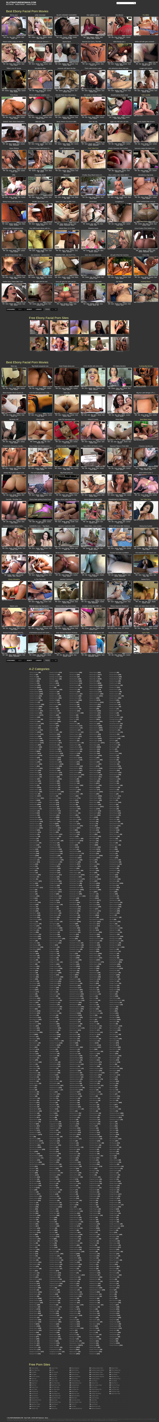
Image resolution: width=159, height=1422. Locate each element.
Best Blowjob (33, 1092)
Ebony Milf (52, 1177)
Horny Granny (73, 917)
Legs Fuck (72, 1204)
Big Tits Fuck (33, 1181)
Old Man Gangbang (94, 1032)
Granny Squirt (73, 783)
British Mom (52, 725)
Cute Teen (52, 1060)
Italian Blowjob (73, 1034)
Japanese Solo (73, 1104)
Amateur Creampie (35, 711)
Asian (95, 223)
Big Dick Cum (33, 1160)
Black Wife (32, 1277)
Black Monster (33, 1239)
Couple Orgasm (53, 985)
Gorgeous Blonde (74, 747)
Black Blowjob (33, 1215)
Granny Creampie (74, 760)
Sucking (42, 171)
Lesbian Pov (72, 1273)
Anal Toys (32, 883)
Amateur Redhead (34, 768)
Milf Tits (91, 892)
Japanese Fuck (73, 1070)
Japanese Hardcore (74, 1075)
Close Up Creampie (54, 930)
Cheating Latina (53, 864)
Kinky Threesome (74, 1138)
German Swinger (74, 708)
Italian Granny (73, 1038)
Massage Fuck (73, 1336)
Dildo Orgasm (53, 1094)
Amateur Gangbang (35, 734)
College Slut (52, 958)
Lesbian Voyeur (73, 1311)
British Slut (52, 728)
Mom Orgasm (93, 921)
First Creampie (53, 1292)
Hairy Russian (73, 834)
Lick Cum (72, 1317)
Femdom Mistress (54, 1262)
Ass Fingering (33, 985)
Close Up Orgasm (54, 940)
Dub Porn (99, 351)
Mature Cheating (93, 691)
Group (12, 64)
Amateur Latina (34, 745)
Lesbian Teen (73, 1302)
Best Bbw (32, 1090)
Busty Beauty (53, 806)
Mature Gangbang (94, 721)
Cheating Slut (53, 870)
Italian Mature (73, 1041)
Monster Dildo (93, 943)
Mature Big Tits (93, 679)
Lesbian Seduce (73, 1279)
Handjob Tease (73, 843)
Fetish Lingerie (53, 1275)
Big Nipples (33, 1170)
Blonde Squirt (33, 1341)
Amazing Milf (33, 813)
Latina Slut (72, 1192)
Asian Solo (32, 972)
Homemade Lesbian (74, 887)
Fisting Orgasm (53, 1309)
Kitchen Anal (72, 1145)
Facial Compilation (54, 1204)
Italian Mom (72, 1045)
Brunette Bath (53, 738)
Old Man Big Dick (94, 1028)
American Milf (33, 830)
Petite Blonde (93, 1107)
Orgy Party (92, 1055)
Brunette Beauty (53, 740)
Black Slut (32, 1253)
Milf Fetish (92, 843)
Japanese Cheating (74, 1060)
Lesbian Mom (73, 1256)
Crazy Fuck (52, 992)
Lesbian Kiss (72, 1245)
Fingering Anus (53, 1277)
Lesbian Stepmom (74, 1292)
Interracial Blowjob (74, 989)
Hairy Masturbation (74, 826)
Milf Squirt (92, 877)
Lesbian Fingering (74, 1234)
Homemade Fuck (74, 885)
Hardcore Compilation (75, 853)
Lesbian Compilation (75, 1221)
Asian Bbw (32, 911)
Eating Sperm (53, 1143)
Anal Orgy (32, 864)
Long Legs (72, 1332)
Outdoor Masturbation (95, 1072)
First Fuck (52, 1294)
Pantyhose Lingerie (94, 1094)
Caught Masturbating (55, 840)
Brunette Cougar (53, 751)
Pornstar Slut (92, 1149)
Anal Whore (33, 885)
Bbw (11, 37)
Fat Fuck (51, 1230)
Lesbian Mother (73, 1258)
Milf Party (92, 862)
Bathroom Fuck (34, 1006)
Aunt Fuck (32, 994)
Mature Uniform (93, 811)
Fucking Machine (54, 1349)
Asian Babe (33, 909)
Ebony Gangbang (54, 1164)
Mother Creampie (94, 958)
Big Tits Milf (33, 1187)
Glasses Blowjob (73, 736)
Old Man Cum (93, 1030)
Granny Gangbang (74, 766)
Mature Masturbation (95, 742)
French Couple (53, 1330)
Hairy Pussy (72, 832)
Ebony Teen (52, 1187)
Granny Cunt (72, 762)
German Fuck (73, 691)
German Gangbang (74, 694)
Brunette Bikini (53, 745)
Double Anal (52, 1130)
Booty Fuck (52, 683)
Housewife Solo (73, 951)
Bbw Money (33, 1036)
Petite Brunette (93, 1109)
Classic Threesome (54, 921)
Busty (124, 37)
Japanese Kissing (74, 1081)
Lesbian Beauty (73, 1215)
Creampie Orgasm (54, 1000)
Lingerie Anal (72, 1322)
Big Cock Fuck (33, 1147)
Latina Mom (72, 1181)
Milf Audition (92, 819)
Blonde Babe (33, 1283)
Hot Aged (99, 334)
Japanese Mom (73, 1094)
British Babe (52, 708)
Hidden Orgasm (73, 872)
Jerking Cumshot (74, 1113)
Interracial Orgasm (74, 1017)
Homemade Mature (74, 889)
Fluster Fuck (120, 351)
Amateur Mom (33, 753)
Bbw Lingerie (33, 1030)
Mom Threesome (94, 932)
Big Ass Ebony (33, 1115)
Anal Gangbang (34, 857)
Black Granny (33, 1228)
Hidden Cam (72, 868)
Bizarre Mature (34, 1200)
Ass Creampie (33, 983)
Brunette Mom (53, 770)
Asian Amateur (33, 902)
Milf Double (92, 838)
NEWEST (29, 309)
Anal (8, 37)
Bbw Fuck (32, 1021)
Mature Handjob (93, 725)
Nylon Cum (92, 998)
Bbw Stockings (34, 1055)
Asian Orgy (32, 960)
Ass (16, 38)
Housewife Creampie (75, 943)
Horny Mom (72, 926)
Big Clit (31, 1136)
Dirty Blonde (52, 1104)
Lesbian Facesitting (74, 1228)
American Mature (34, 828)
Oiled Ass (92, 1019)
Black (71, 38)
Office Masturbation (94, 1013)
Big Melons (32, 1168)
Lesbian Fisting (73, 1236)
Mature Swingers (94, 800)
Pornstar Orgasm (94, 1145)
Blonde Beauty (33, 1285)
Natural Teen (92, 981)
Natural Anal (92, 970)
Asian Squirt (33, 975)
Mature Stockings (94, 791)
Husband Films (73, 979)
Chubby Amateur (54, 874)
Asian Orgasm (33, 958)
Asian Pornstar (34, 962)
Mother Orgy (92, 966)
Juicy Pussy (72, 1124)
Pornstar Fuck (93, 1141)
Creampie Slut (53, 1004)
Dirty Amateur (53, 1100)
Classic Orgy (52, 919)
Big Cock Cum (33, 1145)
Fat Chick (52, 1228)
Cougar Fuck (52, 970)
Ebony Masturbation (54, 1173)
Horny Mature (73, 921)
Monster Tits (92, 949)
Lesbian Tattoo (73, 1300)
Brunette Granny (53, 762)
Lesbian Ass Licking (74, 1211)
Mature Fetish (93, 711)
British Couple (53, 711)
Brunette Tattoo (53, 787)
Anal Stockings (34, 874)
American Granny (34, 823)
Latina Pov (72, 1190)
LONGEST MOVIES (31, 4)
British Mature (53, 721)
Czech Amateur (53, 1062)
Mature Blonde (93, 683)
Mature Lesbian (93, 738)
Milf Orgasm (92, 857)
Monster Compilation (95, 938)
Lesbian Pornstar (74, 1270)
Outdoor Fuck (93, 1066)
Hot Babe (72, 938)
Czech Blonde (53, 1064)
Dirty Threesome (53, 1121)
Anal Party (32, 866)
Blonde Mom (33, 1326)
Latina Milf (72, 1179)
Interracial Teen (73, 1026)
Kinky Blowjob (73, 1128)
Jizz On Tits (72, 1119)
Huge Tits (72, 975)
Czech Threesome (54, 1081)
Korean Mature (73, 1153)
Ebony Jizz (52, 1168)
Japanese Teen (73, 1107)
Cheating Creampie (54, 853)
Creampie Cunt (53, 998)
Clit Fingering (53, 923)
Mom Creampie (93, 906)
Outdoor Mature (93, 1075)
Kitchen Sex (72, 1151)
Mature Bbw (72, 1353)
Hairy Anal (72, 800)
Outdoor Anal (93, 1060)
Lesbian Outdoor (73, 1264)
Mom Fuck (92, 915)
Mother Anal (92, 951)
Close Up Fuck (53, 936)
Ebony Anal (52, 1147)
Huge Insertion (73, 968)
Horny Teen (72, 934)
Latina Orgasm (73, 1183)
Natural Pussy (93, 979)
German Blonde (73, 679)
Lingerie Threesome (74, 1328)
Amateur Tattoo (34, 794)
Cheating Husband (54, 862)
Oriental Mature (93, 1058)
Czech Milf (52, 1075)
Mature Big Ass (93, 674)
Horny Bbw (72, 900)
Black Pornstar (33, 1245)
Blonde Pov (33, 1332)
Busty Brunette (53, 811)
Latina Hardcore (73, 1173)
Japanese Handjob (74, 1072)
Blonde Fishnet (34, 1307)
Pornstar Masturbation (95, 1143)
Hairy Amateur (73, 798)
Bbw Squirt (32, 1053)
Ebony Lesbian (53, 1170)
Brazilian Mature (53, 698)
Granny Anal (72, 755)
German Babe (73, 676)
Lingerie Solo (73, 1324)
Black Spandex (34, 1258)
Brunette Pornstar (54, 774)
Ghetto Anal (72, 715)
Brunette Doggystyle (54, 755)
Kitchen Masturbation (75, 1147)
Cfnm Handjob (53, 845)
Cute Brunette (53, 1053)
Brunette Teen (53, 789)
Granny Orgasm (73, 777)
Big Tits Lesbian (34, 1185)
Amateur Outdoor (34, 764)
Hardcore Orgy (73, 862)
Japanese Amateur (74, 1047)
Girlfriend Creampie (74, 728)
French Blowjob (53, 1328)
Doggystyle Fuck (54, 1126)
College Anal (52, 951)
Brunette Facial (53, 757)
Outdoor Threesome (94, 1079)
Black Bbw (32, 1213)
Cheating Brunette (54, 851)
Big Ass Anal (33, 1102)
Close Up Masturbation (55, 938)
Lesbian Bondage (74, 1217)
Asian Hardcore (34, 938)
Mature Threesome (94, 806)
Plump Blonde (93, 1117)
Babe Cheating (34, 1000)
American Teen (34, 836)
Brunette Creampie (54, 753)
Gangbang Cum (53, 1353)
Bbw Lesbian (33, 1028)
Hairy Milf (72, 830)
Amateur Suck (33, 787)
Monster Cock (93, 936)
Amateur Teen (33, 796)
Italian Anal (72, 1032)
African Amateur (34, 672)
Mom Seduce (93, 923)
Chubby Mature (53, 892)
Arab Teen (32, 900)
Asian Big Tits (33, 913)
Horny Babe (72, 898)
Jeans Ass (72, 1111)
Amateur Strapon (34, 783)
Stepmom (127, 628)
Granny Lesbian (73, 772)
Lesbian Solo (72, 1285)
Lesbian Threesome (74, 1305)
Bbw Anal (32, 1009)
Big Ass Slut (33, 1128)
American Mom (34, 832)
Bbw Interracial (34, 1024)
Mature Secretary (94, 774)
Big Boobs (16, 224)
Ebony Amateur (53, 1145)
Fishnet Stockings (54, 1307)
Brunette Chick (53, 749)
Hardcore (117, 171)
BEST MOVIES (10, 4)
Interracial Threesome (75, 1028)
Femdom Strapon (54, 1266)
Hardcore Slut (73, 864)
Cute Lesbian (53, 1055)
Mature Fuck (92, 719)
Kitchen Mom (73, 1149)
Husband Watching (74, 983)
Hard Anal (72, 845)
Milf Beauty (92, 823)
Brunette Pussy (53, 779)
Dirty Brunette (53, 1107)
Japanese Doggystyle (75, 1068)
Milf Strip (91, 881)
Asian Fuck (32, 932)
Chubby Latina (53, 887)
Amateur (33, 37)
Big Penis (32, 1173)
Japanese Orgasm (74, 1096)
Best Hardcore (33, 1098)
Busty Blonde (53, 808)
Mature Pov (92, 766)
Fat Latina (52, 1232)
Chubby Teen (53, 902)
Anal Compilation (34, 843)
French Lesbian (53, 1336)
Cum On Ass (52, 1024)
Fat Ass (51, 1219)
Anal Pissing (33, 868)
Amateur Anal (33, 679)
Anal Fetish (33, 851)
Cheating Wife (53, 872)
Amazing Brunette (34, 808)
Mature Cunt (92, 698)
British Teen (52, 730)
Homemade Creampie (75, 879)
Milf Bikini (92, 826)
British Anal (52, 706)
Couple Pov (52, 987)
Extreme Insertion (54, 1202)
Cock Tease (52, 949)
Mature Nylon (93, 751)
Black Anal (32, 1207)
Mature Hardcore (94, 728)
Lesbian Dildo (73, 1226)
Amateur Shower (34, 774)
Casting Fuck (53, 838)
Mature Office (93, 753)
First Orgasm (52, 1296)
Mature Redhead (93, 768)
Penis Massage (93, 1100)
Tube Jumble (39, 334)
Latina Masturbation (74, 1177)
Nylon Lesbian (93, 1006)
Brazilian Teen (53, 702)
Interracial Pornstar (74, 1024)
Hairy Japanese (73, 819)
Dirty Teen (52, 1119)
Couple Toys (52, 989)
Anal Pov (32, 870)
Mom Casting (93, 902)
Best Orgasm (33, 1100)
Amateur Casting (34, 696)
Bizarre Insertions (34, 1196)
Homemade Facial (74, 881)
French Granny (53, 1334)
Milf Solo (91, 872)
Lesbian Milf (72, 1253)
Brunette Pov (52, 777)
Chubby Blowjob (53, 881)
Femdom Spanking (54, 1264)
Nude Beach (92, 987)
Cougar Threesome (54, 977)
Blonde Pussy (33, 1334)
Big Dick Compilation (35, 1158)
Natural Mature (93, 977)
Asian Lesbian (33, 943)
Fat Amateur (52, 1215)
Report (3, 33)
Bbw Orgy (32, 1041)
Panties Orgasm (93, 1087)
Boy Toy (51, 687)
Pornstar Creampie (94, 1138)
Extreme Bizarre (53, 1198)
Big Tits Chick (33, 1179)
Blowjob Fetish (33, 1353)
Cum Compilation (54, 1013)
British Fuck (52, 715)
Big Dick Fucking (34, 1162)
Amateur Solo (33, 779)
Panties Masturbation (95, 1085)
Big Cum (32, 1151)
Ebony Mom (52, 1179)
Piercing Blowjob (93, 1113)
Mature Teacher (93, 804)
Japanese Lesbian (74, 1083)
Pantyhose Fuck (93, 1092)
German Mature (73, 700)
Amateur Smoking (34, 777)
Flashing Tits (52, 1311)
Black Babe (33, 1211)
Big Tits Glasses (34, 1183)
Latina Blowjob (73, 1162)
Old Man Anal (93, 1024)
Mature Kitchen (93, 734)
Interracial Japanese (74, 1009)
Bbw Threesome (34, 1062)
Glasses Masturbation (75, 742)
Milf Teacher (92, 887)
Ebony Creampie (54, 1158)
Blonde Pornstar (34, 1330)
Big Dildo (32, 1166)
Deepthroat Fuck (54, 1087)
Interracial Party (73, 1021)
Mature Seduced (93, 777)
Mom (148, 576)
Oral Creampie (93, 1041)
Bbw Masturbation (34, 1032)
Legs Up (71, 1207)
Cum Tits (51, 1038)
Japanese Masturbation (75, 1087)
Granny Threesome (74, 785)
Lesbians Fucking (74, 1315)
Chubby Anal (52, 877)
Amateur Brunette (34, 694)
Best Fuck (32, 1096)
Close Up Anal (53, 926)
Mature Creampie (94, 696)
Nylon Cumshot (93, 1000)
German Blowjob (73, 681)
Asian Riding (33, 968)
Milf (38, 171)
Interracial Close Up (74, 992)
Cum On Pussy (53, 1030)
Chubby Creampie (54, 883)
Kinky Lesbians (73, 1132)
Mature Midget (93, 745)
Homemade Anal (73, 877)
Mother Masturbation (95, 962)
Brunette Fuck (53, 760)
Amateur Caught (34, 698)
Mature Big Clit (93, 676)
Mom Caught (92, 904)
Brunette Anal (53, 734)
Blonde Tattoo (33, 1343)
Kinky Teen (72, 1136)
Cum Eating (52, 1015)
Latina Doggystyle (74, 1166)
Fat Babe (51, 1221)
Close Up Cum (53, 932)
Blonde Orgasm (34, 1328)
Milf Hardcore (93, 851)
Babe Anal (32, 996)
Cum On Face (53, 1026)
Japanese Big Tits (74, 1055)
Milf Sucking (92, 883)
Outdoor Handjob (94, 1070)
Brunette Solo (53, 783)
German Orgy (73, 704)
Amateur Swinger (34, 791)
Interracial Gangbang (75, 1006)
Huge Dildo (72, 962)
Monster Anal (93, 934)
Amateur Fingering (35, 730)
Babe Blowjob (33, 998)
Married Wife (72, 1334)
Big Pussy (32, 1175)
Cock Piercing (53, 947)
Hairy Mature (72, 828)
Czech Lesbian (53, 1070)
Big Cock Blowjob (34, 1141)
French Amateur (53, 1322)
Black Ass (32, 1209)
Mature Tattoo (93, 802)
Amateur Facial (34, 728)
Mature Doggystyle (94, 702)
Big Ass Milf (33, 1124)
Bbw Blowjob (33, 1011)
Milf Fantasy (92, 840)
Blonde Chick (33, 1296)
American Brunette (35, 821)
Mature (12, 38)
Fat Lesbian (52, 1234)
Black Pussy (33, 1249)
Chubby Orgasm (53, 896)
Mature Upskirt (93, 813)
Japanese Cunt (73, 1066)
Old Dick (91, 1021)
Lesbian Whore (73, 1313)
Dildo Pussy (52, 1096)
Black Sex (32, 1251)
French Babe (52, 1326)
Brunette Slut (52, 781)
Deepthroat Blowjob (54, 1085)
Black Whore (33, 1275)
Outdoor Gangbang (94, 1068)
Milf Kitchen (92, 853)
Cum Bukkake (53, 1011)
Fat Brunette (52, 1226)
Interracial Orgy (73, 1019)
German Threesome (74, 713)
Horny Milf (72, 923)
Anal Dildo (32, 849)
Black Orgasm (33, 1241)
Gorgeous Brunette (74, 749)
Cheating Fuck (53, 855)
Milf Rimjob (92, 868)
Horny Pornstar (73, 930)
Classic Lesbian (53, 915)
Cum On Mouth (53, 1028)
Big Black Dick (33, 1132)
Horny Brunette (73, 906)
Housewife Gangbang (75, 945)
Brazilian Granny (54, 696)
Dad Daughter (53, 1083)
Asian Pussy (33, 966)
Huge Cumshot (73, 960)
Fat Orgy (51, 1243)
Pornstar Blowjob (94, 1136)
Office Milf (92, 1015)
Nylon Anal (92, 996)
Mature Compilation (94, 694)
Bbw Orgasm (33, 1038)
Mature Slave (93, 781)
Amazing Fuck (33, 811)
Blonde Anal (33, 1281)
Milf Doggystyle (93, 836)
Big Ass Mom (33, 1126)
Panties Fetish (93, 1083)
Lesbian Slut (72, 1283)
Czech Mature (53, 1072)
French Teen (52, 1345)
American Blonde (34, 819)
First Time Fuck (53, 1302)
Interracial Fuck (73, 1004)
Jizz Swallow (72, 1121)
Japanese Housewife (75, 1077)
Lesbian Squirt (73, 1290)
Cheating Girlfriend (54, 857)
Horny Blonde (73, 902)
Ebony (13, 37)
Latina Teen (72, 1198)
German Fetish (73, 689)
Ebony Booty (52, 1155)
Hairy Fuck (72, 815)
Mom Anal (92, 898)
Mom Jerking (92, 917)
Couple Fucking (53, 981)
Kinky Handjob (73, 1130)
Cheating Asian (53, 847)
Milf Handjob (92, 849)
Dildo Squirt (52, 1098)
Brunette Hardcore (54, 764)
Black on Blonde (34, 1279)
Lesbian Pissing (73, 1266)
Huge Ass (72, 953)
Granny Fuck (72, 764)
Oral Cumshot (93, 1045)
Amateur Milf (33, 751)
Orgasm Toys (93, 1053)
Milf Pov (91, 866)
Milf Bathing (92, 821)
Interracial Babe (73, 987)
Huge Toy (72, 977)
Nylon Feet (92, 1002)
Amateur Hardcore (34, 740)
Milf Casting (92, 830)
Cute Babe (52, 1049)
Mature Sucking (93, 796)
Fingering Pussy (53, 1285)
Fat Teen (51, 1247)
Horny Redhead (73, 932)
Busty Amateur (53, 798)
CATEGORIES (11, 309)
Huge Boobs (72, 955)
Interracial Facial (73, 1002)
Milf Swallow (92, 885)
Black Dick (32, 1224)
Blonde (10, 197)
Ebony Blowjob (53, 1153)
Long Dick (72, 1330)
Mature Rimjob (93, 772)
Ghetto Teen (72, 719)
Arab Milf (32, 898)
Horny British (72, 904)
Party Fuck (92, 1096)
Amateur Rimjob (34, 772)
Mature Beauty (93, 672)
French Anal (52, 1324)
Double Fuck (52, 1134)
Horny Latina (72, 919)
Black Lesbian (33, 1230)
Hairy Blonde (72, 806)
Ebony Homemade (54, 1166)
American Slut (33, 834)
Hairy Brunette (73, 808)
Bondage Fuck (53, 674)
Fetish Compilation (54, 1268)
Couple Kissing (53, 983)
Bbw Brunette (33, 1013)
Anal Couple (33, 845)
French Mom (52, 1343)
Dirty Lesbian (53, 1111)
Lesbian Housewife (74, 1243)
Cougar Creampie (54, 968)
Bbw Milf (32, 1034)
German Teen (73, 711)
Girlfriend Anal (73, 723)
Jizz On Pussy (73, 1117)
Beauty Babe (33, 1077)
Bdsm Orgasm (33, 1068)
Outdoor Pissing (93, 1077)
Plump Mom (92, 1128)
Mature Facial (93, 706)
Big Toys (32, 1190)
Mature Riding (93, 770)
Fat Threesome (53, 1249)
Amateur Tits (33, 800)
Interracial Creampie (74, 994)
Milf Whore (92, 896)
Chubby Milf (52, 894)
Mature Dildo (92, 700)
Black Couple (33, 1221)
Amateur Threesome (35, 798)
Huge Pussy (72, 972)
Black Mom (32, 1236)
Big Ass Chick (33, 1113)
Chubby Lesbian (53, 889)
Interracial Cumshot (74, 996)
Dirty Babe (52, 1102)
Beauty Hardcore (34, 1083)
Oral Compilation (93, 1038)
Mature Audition (73, 1351)
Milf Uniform (92, 894)
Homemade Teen (74, 894)
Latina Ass (72, 1160)
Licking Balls (72, 1319)
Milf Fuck (91, 845)
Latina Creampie (73, 1164)
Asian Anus (33, 906)
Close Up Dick (53, 934)
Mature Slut (92, 783)
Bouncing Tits (53, 685)
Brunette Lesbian (54, 766)
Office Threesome (94, 1017)
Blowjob (45, 37)
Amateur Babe (33, 685)
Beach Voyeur (33, 1075)
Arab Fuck (32, 894)
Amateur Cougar (34, 706)
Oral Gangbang (93, 1047)
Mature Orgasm (93, 755)
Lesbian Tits (72, 1307)
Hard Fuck (72, 847)
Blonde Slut (33, 1336)
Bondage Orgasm (54, 679)
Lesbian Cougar (73, 1224)
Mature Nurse (93, 749)
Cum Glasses (53, 1019)
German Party (73, 706)
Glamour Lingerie (74, 734)
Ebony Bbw (52, 1151)
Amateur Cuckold (34, 713)
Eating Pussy (53, 1141)
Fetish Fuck (52, 1270)
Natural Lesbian (93, 975)
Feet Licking (52, 1251)
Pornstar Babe (93, 1134)
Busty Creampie (53, 813)
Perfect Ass (92, 1102)
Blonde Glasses (34, 1311)
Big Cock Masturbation (36, 1149)
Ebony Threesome (54, 1190)
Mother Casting (93, 955)
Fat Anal (51, 1217)
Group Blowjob (73, 789)
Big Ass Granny (34, 1119)
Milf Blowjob (92, 828)
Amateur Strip (33, 785)
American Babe (34, 817)
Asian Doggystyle (34, 923)
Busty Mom (52, 826)
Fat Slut (51, 1245)
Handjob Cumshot (74, 840)
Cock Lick (52, 945)
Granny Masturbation (75, 774)
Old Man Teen (93, 1034)
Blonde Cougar (34, 1298)
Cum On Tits (52, 1032)
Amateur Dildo (33, 721)
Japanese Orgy (73, 1098)
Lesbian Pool (72, 1268)
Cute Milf (51, 1058)
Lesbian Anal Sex (74, 1209)
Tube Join (39, 351)
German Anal (73, 674)
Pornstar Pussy (93, 1147)
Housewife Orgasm (74, 949)
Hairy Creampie (73, 813)
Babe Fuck (32, 1002)
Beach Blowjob (34, 1072)
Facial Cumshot (53, 1207)
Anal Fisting (33, 853)
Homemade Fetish (74, 883)
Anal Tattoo (33, 879)
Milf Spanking (93, 874)
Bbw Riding (33, 1049)
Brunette (70, 37)
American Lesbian (34, 826)
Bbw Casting (33, 1015)
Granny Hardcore (74, 768)
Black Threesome (34, 1268)
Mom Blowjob (93, 900)
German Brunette (74, 683)
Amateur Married (34, 749)
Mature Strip (92, 794)
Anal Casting (33, 840)
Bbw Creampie (34, 1017)
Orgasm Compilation (94, 1051)
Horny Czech (72, 913)
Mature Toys (92, 808)
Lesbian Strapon (73, 1296)
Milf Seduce (92, 870)
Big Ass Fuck (33, 1117)
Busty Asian (52, 802)
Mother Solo (92, 968)
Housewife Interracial (75, 947)
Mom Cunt (92, 909)
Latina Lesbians (73, 1175)
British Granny (53, 717)
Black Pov (32, 1247)
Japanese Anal (73, 1049)
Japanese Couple (74, 1062)
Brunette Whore (53, 794)
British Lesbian (53, 719)
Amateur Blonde (34, 689)
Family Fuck (52, 1211)
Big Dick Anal (33, 1153)
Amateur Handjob (34, 738)
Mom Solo (92, 928)
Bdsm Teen (33, 1070)
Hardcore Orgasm (74, 860)
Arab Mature (33, 896)
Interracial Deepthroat (75, 998)
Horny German (73, 915)
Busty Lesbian (53, 821)
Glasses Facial (73, 738)
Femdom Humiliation (55, 1260)
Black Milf (32, 1234)
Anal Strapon (33, 877)
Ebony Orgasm (53, 1181)
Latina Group (72, 1170)
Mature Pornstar (93, 764)
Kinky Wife (72, 1141)
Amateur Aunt (33, 683)
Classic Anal (52, 906)
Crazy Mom (52, 996)
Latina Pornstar (73, 1187)
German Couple (73, 685)
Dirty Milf (51, 1113)
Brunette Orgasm (54, 772)
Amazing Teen (33, 815)
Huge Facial (72, 966)
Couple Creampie (54, 979)
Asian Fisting (33, 930)
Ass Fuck (32, 989)
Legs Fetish (72, 1202)
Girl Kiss (71, 721)
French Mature (53, 1339)
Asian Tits (32, 979)
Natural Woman (93, 985)
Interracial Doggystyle (75, 1000)
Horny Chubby (73, 909)
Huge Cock (72, 958)
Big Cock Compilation (35, 1143)
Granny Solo (72, 781)
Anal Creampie (34, 847)
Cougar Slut (52, 975)
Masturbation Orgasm (75, 1343)
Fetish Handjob (53, 1273)
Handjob (42, 38)
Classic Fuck (52, 909)
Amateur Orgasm (34, 760)
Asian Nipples (33, 955)
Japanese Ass (73, 1051)
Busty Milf (52, 823)
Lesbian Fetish (73, 1232)
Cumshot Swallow (54, 1043)
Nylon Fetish (92, 1004)
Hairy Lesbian (73, 823)
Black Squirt (33, 1260)
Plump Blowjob (93, 1119)
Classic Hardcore (54, 913)
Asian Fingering (34, 928)
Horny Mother (73, 928)
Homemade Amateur (75, 874)
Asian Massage (34, 945)
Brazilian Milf (52, 700)
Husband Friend (73, 981)
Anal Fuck (32, 855)
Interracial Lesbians (74, 1011)
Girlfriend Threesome (75, 732)
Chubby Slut (52, 900)
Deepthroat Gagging (54, 1090)
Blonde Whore (33, 1349)
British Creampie (54, 713)
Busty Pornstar (53, 828)
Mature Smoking (93, 785)
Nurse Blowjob (93, 992)
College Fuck (53, 953)
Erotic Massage (53, 1192)
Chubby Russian (53, 898)
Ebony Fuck (52, 1162)
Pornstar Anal (93, 1132)
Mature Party (92, 762)
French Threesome (54, 1347)
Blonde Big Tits (34, 1287)
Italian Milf (72, 1043)
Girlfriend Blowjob (74, 725)
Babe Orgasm (33, 1004)
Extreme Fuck (53, 1200)
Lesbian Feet (72, 1230)
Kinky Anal (72, 1126)
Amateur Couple (34, 708)
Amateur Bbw (33, 687)
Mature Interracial (94, 730)
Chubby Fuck (53, 885)
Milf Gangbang (93, 847)
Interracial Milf (73, 1013)
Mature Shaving (93, 779)
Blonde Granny (34, 1313)
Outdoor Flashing (94, 1064)
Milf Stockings (93, 879)
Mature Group (93, 723)
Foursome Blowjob (54, 1317)
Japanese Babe (73, 1053)
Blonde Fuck (33, 1309)
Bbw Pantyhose (34, 1043)
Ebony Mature (53, 1175)
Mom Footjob (93, 913)
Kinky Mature (73, 1134)
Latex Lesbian (73, 1155)
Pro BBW (79, 334)
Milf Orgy (91, 860)
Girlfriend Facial (73, 730)
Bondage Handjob (54, 676)
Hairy (42, 64)
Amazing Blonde (34, 806)
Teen (65, 198)
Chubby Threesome (54, 904)
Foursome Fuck (53, 1319)
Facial (22, 37)
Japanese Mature (74, 1090)
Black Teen (32, 1266)
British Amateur (53, 704)
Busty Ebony (52, 815)
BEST (20, 309)
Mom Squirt (92, 930)
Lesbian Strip (73, 1298)
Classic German (53, 911)
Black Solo (32, 1256)
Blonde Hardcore (34, 1315)
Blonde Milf (32, 1324)
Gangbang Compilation (55, 1351)
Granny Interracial (74, 770)
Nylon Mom (92, 1009)
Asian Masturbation (35, 947)
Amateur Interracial (35, 742)
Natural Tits (92, 983)
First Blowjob (52, 1290)
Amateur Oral (33, 757)
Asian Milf (32, 951)
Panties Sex (92, 1090)
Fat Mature (52, 1236)
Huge (121, 198)
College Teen (53, 960)
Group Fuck (72, 791)
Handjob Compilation (75, 838)
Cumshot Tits (53, 1045)
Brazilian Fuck (53, 694)
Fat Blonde (52, 1224)
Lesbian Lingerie (73, 1247)
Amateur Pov (33, 766)
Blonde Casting (34, 1294)
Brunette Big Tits (53, 742)
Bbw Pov (32, 1047)
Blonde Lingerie (34, 1322)
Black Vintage (33, 1273)
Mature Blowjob (93, 685)
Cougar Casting (53, 966)
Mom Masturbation (94, 919)
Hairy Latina (72, 821)
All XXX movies (120, 334)
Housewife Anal (73, 940)
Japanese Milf (73, 1092)
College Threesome (54, 962)
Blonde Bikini (33, 1290)
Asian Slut (32, 970)
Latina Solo (72, 1194)
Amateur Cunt (33, 717)
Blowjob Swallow (54, 672)
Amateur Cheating (34, 700)
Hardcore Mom (73, 857)
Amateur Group (34, 736)
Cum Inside (52, 1021)
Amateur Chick (34, 702)
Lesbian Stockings (74, 1294)
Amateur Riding (34, 770)
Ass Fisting (32, 987)
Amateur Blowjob (34, 691)
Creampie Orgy (53, 1002)
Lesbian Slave (73, 1281)
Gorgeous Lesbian (74, 751)
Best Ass (32, 1087)
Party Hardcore (93, 1098)
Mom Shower (93, 926)
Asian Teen (32, 977)
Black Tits (32, 1270)
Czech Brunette (53, 1066)
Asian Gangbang (34, 934)
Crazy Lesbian (53, 994)
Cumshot (18, 37)
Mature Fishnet (93, 713)
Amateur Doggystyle (35, 723)
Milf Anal (91, 817)
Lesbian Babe (73, 1213)
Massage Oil (72, 1339)
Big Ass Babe (33, 1107)
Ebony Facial (52, 1160)
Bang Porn (79, 351)
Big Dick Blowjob (34, 1155)
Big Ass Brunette (34, 1111)
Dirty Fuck (52, 1109)
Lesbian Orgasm (73, 1260)
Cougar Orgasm (53, 972)
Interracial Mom (73, 1015)
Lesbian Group (73, 1241)
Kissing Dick (72, 1143)
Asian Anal (32, 904)
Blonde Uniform (34, 1347)
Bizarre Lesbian (34, 1198)
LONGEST (39, 309)
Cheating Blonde (54, 849)
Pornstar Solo (93, 1151)
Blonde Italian (33, 1317)
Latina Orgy (72, 1185)
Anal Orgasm (33, 862)
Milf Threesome (93, 889)
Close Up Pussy (53, 943)
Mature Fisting (93, 715)
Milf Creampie (93, 832)
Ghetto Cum (72, 717)
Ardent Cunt (59, 351)
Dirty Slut (51, 1117)
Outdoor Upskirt (93, 1081)
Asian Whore (33, 981)
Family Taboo (53, 1213)
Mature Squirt (93, 789)
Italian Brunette (73, 1036)
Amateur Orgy (33, 762)
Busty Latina (52, 819)
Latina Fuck (72, 1168)
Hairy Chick (72, 811)
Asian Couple (33, 917)
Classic (68, 278)
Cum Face (52, 1017)
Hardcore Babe (73, 851)
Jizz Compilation (73, 1115)
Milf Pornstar (92, 864)
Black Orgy (32, 1243)
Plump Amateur (93, 1115)
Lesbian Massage (74, 1249)
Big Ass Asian (33, 1104)
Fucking (11, 224)
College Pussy (53, 955)
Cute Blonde (52, 1051)
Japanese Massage (74, 1085)
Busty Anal (52, 800)
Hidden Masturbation (75, 870)
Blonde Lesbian (34, 1319)
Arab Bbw (32, 892)
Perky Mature (93, 1104)
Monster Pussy (93, 947)
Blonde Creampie (34, 1300)
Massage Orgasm (74, 1341)
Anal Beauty (33, 838)
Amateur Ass (33, 681)
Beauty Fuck (33, 1081)
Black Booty (33, 1217)
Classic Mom (52, 917)
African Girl (32, 674)
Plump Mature (93, 1124)
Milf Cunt (91, 834)
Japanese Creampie (74, 1064)
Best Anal (32, 1085)
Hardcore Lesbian (74, 855)
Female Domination (54, 1253)
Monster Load (93, 945)
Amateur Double (34, 725)
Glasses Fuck (73, 740)
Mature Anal (72, 1347)
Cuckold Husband (54, 1009)
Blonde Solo (33, 1339)
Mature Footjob (93, 717)
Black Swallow (33, 1264)
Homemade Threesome (75, 896)
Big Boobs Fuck (34, 1134)
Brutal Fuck (52, 796)
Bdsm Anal (32, 1064)
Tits (69, 522)
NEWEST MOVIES (20, 4)
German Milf (72, 702)
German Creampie (74, 687)
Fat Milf (51, 1239)
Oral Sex (91, 1049)
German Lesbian (73, 698)
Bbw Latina (32, 1026)
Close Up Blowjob (54, 928)
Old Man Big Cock (94, 1026)
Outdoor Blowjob (93, 1062)
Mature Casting (93, 689)
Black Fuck (32, 1226)
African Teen (33, 676)
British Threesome (54, 732)
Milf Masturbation (94, 855)
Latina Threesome (74, 1200)
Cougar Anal (52, 964)
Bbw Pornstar (33, 1045)
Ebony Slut (52, 1185)
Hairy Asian (72, 802)
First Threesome (53, 1298)
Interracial (98, 38)
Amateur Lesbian (34, 747)
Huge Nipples (73, 970)
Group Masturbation (74, 794)
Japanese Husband (74, 1079)
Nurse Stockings (93, 994)
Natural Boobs (93, 972)
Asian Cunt (32, 921)
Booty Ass (52, 681)
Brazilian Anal (53, 691)
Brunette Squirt (53, 785)
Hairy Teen (72, 836)
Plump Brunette (93, 1121)
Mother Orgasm (93, 964)
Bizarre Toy (33, 1204)
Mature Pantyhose (94, 760)
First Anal (52, 1287)
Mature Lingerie (93, 740)
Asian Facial (33, 926)
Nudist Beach (93, 989)
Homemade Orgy (74, 892)
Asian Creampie (34, 919)
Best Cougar (33, 1094)
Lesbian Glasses (73, 1239)
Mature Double (93, 704)
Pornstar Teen (93, 1153)
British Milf (52, 723)
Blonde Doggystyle (35, 1302)
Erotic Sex (52, 1194)
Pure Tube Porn (59, 334)
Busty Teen (52, 832)
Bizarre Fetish (33, 1194)
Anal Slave (32, 872)
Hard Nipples (72, 849)
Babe (32, 414)
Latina (95, 91)
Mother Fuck (92, 960)
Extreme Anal (53, 1196)
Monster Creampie (94, 940)
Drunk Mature (53, 1138)
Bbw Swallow (33, 1058)
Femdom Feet (53, 1256)
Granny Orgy (72, 779)
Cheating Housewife (54, 860)
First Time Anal (53, 1300)
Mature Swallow (93, 798)
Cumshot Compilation (55, 1041)
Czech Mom (52, 1077)
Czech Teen (52, 1079)
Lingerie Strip (73, 1326)
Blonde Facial (33, 1305)
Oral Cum (92, 1043)
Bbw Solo (32, 1051)
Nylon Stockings (93, 1011)
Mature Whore (93, 815)
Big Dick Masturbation (35, 1164)
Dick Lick (51, 1092)
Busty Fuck (52, 817)
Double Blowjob (53, 1132)
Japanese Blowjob (74, 1058)
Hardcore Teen (73, 866)
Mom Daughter (93, 911)
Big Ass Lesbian (34, 1121)
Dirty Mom (52, 1115)
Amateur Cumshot (34, 715)
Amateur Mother (34, 755)
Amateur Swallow (34, 789)
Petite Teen (92, 1111)
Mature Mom (92, 747)
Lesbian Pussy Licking (75, 1275)
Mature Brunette (93, 687)
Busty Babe (52, 804)
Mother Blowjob (93, 953)
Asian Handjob (33, 936)
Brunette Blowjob (54, 747)
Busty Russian (53, 830)
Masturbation (16, 144)
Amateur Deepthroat (35, 719)
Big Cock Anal (33, 1138)
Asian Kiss (32, 940)
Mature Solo (92, 787)
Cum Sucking (53, 1034)
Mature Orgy (92, 757)
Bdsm (139, 90)
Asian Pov (32, 964)
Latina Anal (72, 1158)
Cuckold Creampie (54, 1006)
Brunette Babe (53, 736)
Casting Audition (53, 836)
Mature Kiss (92, 732)
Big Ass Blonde (34, 1109)
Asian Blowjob (33, 915)
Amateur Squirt (34, 781)
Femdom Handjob (54, 1258)
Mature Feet (92, 708)
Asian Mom (33, 953)
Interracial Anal (73, 985)
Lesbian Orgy (73, 1262)
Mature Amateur (73, 1345)
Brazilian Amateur (54, 689)
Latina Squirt (72, 1196)
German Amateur (74, 672)
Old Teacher (92, 1036)
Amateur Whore (34, 802)
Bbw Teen (32, 1060)
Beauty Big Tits (34, 1079)
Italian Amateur (73, 1030)
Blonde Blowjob (34, 1292)
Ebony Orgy (52, 1183)
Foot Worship (53, 1315)
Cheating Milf (53, 866)
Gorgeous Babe (73, 745)
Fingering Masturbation (55, 1281)
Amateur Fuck (33, 732)
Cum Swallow (53, 1036)
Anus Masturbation (35, 887)
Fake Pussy (52, 1209)
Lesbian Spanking (74, 1287)
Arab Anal (32, 889)
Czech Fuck (52, 1068)
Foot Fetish (52, 1313)
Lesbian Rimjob (73, 1277)
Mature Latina (93, 736)
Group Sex (72, 796)
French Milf (52, 1341)
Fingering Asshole (54, 1279)
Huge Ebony (72, 964)
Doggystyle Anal (53, 1124)
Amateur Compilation (35, 704)
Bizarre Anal (33, 1192)
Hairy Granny (73, 817)
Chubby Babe (53, 879)
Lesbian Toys (73, 1309)
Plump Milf (92, 1126)
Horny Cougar (73, 911)
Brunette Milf (52, 768)
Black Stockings (34, 1262)
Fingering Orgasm (54, 1283)
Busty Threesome (54, 834)
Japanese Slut (73, 1102)
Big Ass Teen (33, 1130)
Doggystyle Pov (53, 1128)
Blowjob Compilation (35, 1351)
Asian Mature (33, 949)
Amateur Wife (33, 804)
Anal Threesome (34, 881)
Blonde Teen (33, 1345)
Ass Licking (33, 992)
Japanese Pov (73, 1100)
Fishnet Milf (52, 1305)
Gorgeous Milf (73, 753)
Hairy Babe (72, 804)
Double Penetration (54, 1136)
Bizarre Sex (33, 1202)
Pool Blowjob (92, 1130)
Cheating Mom (53, 868)
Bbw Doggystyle (34, 1019)
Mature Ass (72, 1349)
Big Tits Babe (33, 1177)
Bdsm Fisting (33, 1066)
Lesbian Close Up (74, 1219)
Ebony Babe (52, 1149)
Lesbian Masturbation (75, 1251)
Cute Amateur (53, 1047)
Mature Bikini (92, 681)
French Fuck (52, 1332)
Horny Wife (72, 936)
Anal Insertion (33, 860)
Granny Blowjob (73, 757)
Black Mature (33, 1232)
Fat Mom (51, 1241)
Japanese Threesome (75, 1109)
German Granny (73, 696)
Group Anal (72, 787)
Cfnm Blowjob (53, 843)
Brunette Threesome (55, 791)
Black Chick (33, 1219)
